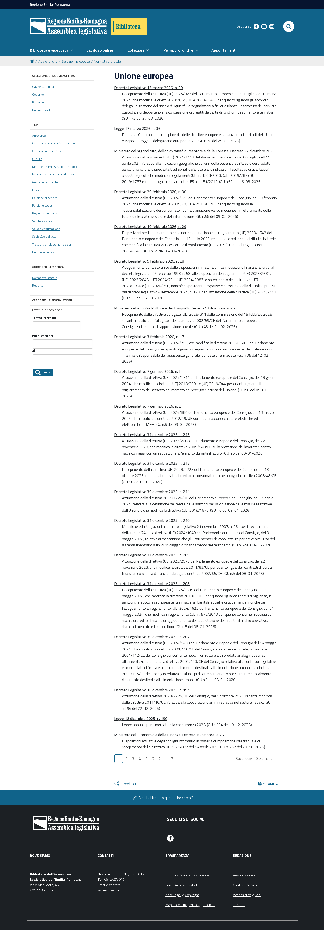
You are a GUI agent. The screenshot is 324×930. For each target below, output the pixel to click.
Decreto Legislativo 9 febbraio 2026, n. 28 (149, 261)
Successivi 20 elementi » (256, 758)
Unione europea (43, 252)
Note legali (173, 894)
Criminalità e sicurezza (47, 151)
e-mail (115, 890)
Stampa (270, 784)
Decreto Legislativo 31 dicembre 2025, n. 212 (152, 463)
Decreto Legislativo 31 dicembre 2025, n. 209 (152, 555)
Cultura (37, 159)
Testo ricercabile (44, 318)
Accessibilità (242, 894)
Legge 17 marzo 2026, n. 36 (137, 128)
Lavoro (37, 190)
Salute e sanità (42, 221)
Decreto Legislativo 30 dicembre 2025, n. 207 (152, 637)
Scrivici (252, 885)
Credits (238, 885)
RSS (258, 894)
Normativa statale (107, 61)
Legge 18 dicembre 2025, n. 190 (140, 718)
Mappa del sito (176, 904)
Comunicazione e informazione (53, 143)
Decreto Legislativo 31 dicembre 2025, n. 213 (152, 435)
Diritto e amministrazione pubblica (56, 166)
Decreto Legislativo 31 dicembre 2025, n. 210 (152, 520)
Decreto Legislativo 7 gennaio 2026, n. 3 (147, 371)
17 (171, 759)
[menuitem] (51, 50)
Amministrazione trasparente (187, 875)
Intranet (239, 904)
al (33, 351)
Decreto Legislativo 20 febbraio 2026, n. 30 (150, 192)
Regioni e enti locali (45, 213)
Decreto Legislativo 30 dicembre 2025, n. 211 (152, 492)
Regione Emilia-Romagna (50, 4)
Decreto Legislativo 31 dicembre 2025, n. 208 (152, 584)
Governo (38, 94)
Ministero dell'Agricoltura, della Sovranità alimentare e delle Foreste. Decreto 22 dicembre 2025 (194, 151)
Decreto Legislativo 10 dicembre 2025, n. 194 (152, 690)
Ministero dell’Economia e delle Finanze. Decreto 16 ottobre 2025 (169, 735)
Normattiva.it (41, 110)
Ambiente (39, 135)
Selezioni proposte (76, 61)
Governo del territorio (46, 182)
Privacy (194, 904)
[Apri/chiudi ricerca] (288, 26)
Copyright (192, 894)
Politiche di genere (44, 197)
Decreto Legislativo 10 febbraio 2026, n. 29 (150, 226)
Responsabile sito (246, 875)
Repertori (38, 285)
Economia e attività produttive (53, 174)
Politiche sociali (42, 205)
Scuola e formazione (46, 228)
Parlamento (40, 102)
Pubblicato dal (42, 336)
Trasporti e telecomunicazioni (52, 244)
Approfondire (48, 61)
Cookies (209, 904)
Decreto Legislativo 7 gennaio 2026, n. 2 (147, 406)
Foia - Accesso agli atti (182, 885)
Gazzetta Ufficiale (44, 86)
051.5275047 (114, 879)
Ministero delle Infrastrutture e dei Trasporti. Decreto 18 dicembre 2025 (174, 308)
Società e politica (44, 236)
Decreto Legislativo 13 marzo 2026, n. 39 (148, 88)
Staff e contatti (109, 884)
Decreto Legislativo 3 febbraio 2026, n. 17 (149, 337)
